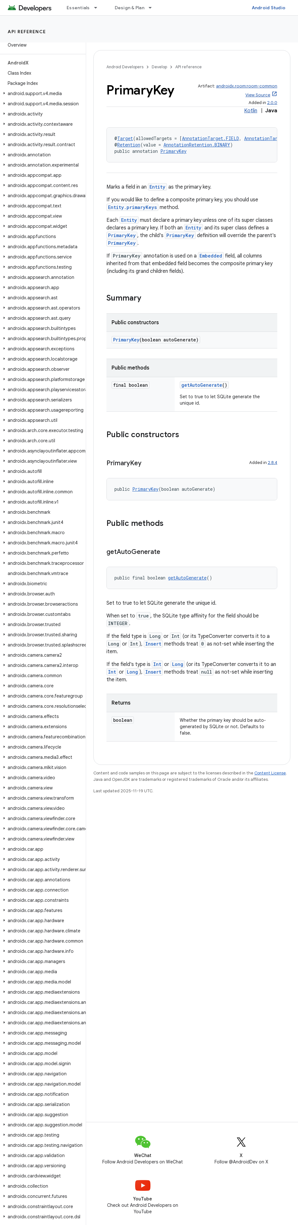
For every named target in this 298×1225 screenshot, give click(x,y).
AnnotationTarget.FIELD (210, 138)
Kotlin (250, 111)
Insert (153, 644)
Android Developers (124, 67)
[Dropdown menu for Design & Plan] (153, 7)
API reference (27, 31)
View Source (257, 95)
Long (177, 664)
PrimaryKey (173, 151)
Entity (157, 187)
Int (157, 664)
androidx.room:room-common (246, 86)
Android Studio (269, 8)
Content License (270, 773)
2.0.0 (272, 102)
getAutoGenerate (201, 385)
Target (125, 138)
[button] (41, 93)
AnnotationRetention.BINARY (197, 145)
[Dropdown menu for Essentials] (98, 7)
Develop (159, 67)
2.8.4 (272, 462)
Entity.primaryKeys (132, 207)
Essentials (78, 8)
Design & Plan (129, 8)
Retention (128, 145)
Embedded (211, 256)
